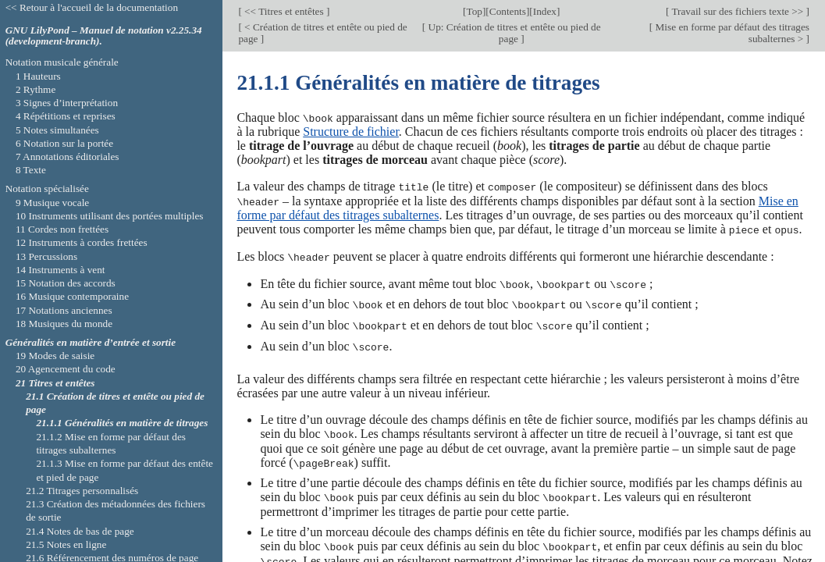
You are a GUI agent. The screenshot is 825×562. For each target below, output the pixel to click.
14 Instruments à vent (60, 270)
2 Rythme (35, 89)
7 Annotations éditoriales (67, 156)
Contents (507, 11)
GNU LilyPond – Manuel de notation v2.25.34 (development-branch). (103, 36)
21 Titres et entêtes (55, 383)
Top (474, 11)
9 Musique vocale (52, 202)
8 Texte (31, 170)
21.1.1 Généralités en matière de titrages (122, 423)
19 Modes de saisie (55, 355)
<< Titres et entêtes (284, 11)
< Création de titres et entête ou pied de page (322, 32)
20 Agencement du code (66, 369)
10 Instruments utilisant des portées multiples (110, 216)
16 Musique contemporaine (72, 296)
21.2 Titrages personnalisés (82, 490)
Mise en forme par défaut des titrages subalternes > (731, 32)
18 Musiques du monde (64, 323)
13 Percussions (46, 256)
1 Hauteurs (38, 76)
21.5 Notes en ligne (66, 544)
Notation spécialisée (47, 188)
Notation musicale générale (62, 62)
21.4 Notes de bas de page (80, 531)
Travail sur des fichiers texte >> (737, 11)
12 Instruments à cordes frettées (82, 242)
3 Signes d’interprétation (67, 102)
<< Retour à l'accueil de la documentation (91, 7)
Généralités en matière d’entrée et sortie (90, 342)
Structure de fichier (351, 131)
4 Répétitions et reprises (66, 116)
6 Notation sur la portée (64, 143)
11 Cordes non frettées (62, 229)
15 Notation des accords (66, 283)
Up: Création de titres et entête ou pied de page (512, 32)
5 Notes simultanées (57, 130)
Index (545, 11)
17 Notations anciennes (64, 310)
